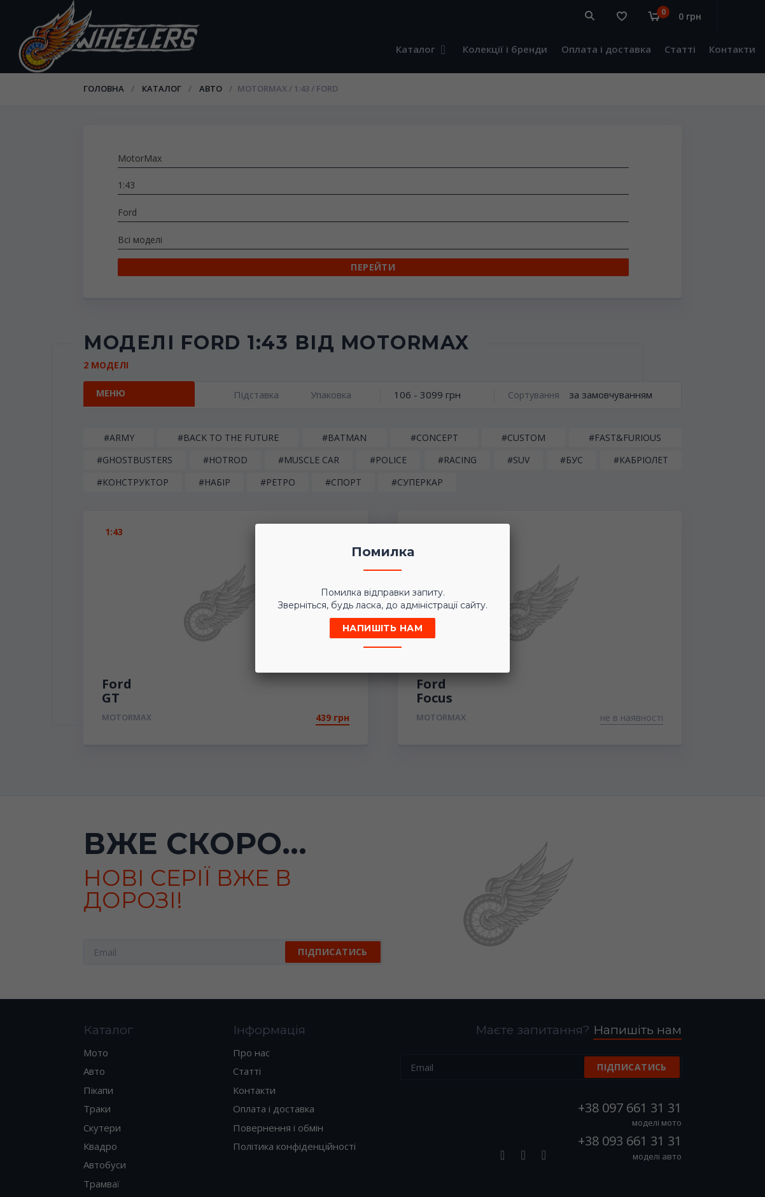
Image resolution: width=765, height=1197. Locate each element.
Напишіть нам (382, 628)
